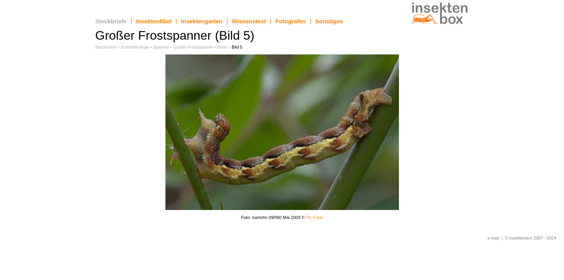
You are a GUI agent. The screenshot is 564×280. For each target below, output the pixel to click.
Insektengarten (202, 21)
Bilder (222, 47)
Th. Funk (314, 217)
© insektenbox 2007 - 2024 (530, 238)
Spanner (161, 47)
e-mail (493, 238)
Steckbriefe (111, 21)
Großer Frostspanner (193, 47)
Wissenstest (249, 21)
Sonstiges (329, 21)
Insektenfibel (154, 21)
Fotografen (290, 21)
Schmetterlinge (135, 47)
